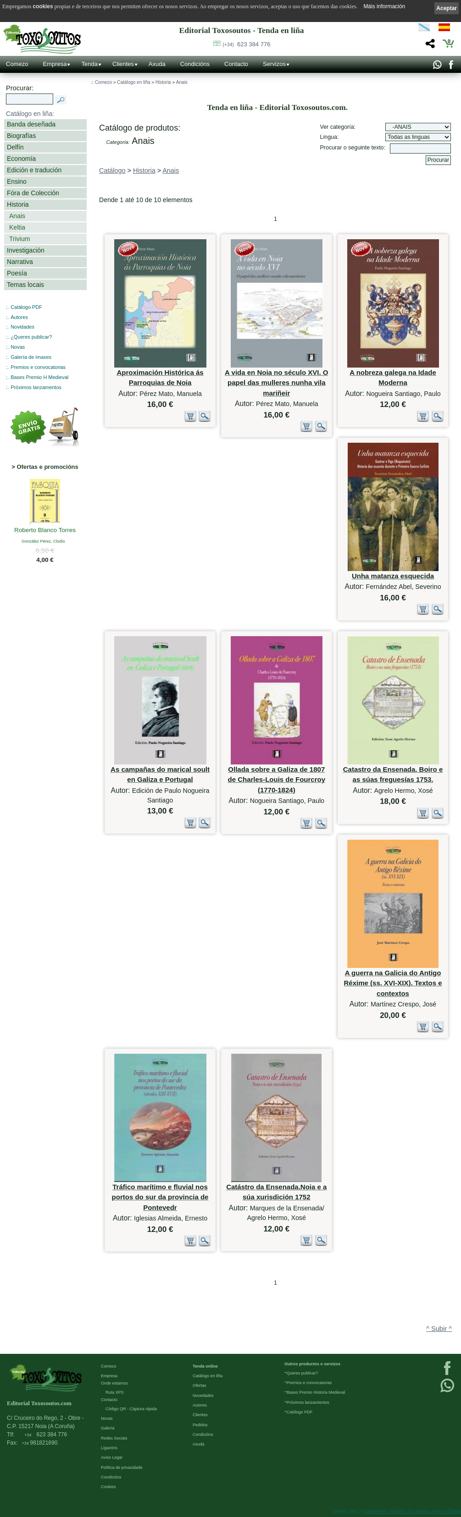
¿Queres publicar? (31, 337)
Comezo (17, 63)
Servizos (274, 63)
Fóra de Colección (33, 193)
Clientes (123, 63)
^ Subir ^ (439, 1328)
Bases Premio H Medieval (39, 377)
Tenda (89, 63)
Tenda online (205, 1366)
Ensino (17, 181)
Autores (19, 317)
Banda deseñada (31, 124)
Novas (18, 347)
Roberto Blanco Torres (45, 530)
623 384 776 (246, 44)
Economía (21, 158)
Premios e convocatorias (38, 367)
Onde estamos (114, 1383)
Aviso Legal (111, 1457)
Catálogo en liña (133, 82)
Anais (17, 216)
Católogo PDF (300, 1412)
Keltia (17, 227)
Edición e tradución (34, 170)
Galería (108, 1428)
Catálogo (112, 170)
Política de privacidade (122, 1467)
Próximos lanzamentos (36, 387)
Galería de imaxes (31, 357)
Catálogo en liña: (30, 113)
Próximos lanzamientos (308, 1402)
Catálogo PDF (26, 307)
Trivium (19, 238)
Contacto (236, 63)
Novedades (203, 1395)
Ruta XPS (115, 1392)
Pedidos (200, 1425)
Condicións (195, 63)
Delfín (15, 147)
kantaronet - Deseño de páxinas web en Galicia (413, 1511)
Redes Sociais (114, 1438)
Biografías (21, 135)
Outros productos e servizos (312, 1364)
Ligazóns (109, 1448)
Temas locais (25, 284)
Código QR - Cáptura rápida (131, 1409)
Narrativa (20, 261)
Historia (18, 204)
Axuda (157, 63)
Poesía (17, 273)
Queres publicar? (302, 1373)
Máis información (384, 6)
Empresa (55, 63)
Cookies (108, 1486)
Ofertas (199, 1385)
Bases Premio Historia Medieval (316, 1392)
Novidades (22, 327)
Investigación (25, 250)
